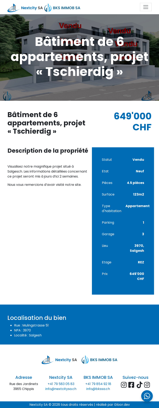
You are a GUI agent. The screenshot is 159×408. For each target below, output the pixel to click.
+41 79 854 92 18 (98, 384)
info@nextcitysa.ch (60, 388)
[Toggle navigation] (146, 7)
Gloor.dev (122, 404)
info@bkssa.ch (98, 388)
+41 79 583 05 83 (61, 384)
